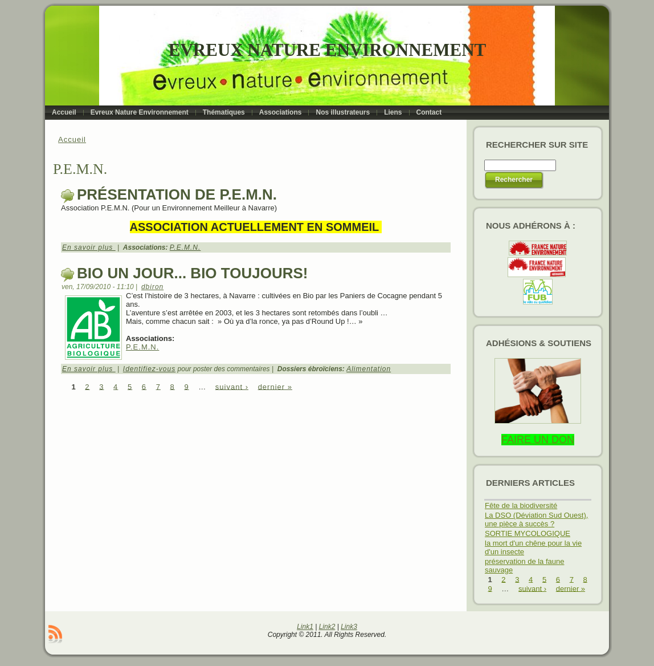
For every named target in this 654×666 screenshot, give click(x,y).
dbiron (152, 287)
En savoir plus (89, 247)
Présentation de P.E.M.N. (177, 194)
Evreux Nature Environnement (327, 50)
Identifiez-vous (149, 369)
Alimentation (368, 369)
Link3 (349, 627)
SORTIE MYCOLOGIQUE (527, 533)
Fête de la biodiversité (521, 505)
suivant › (231, 386)
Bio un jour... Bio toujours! (192, 273)
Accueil (72, 139)
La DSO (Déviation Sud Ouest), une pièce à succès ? (536, 519)
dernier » (275, 386)
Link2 (327, 627)
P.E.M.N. (185, 247)
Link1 (305, 627)
